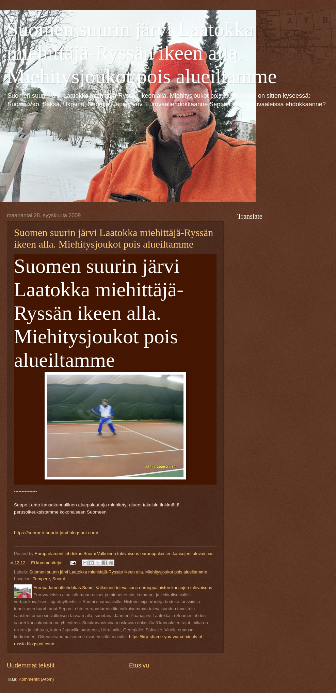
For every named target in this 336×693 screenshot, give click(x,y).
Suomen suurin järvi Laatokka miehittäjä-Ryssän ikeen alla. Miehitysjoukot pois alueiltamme (142, 53)
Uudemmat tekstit (30, 665)
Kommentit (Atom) (36, 679)
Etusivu (139, 665)
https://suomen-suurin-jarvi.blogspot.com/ (56, 532)
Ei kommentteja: (47, 562)
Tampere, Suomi (49, 578)
